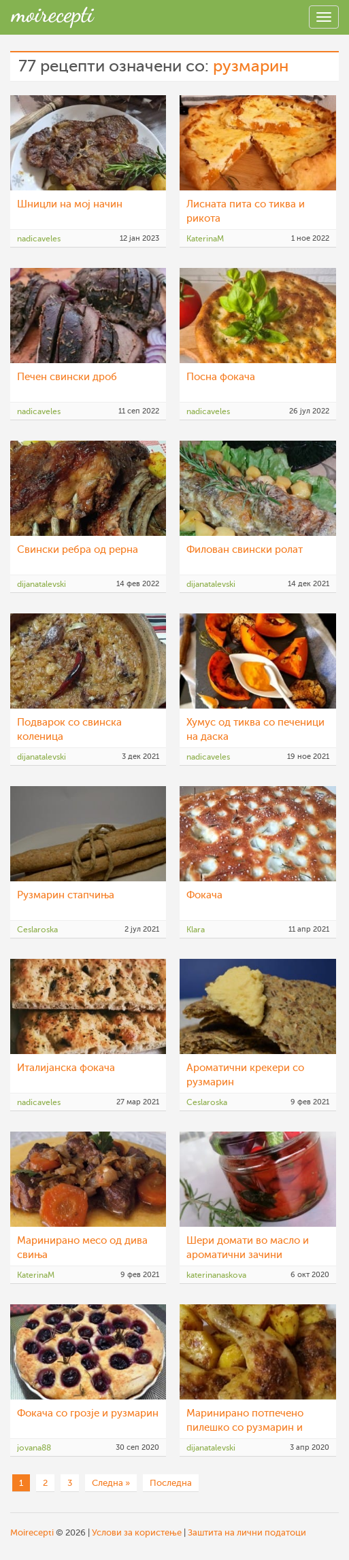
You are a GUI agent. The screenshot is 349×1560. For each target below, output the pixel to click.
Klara (195, 929)
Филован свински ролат (244, 550)
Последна (171, 1483)
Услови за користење (137, 1532)
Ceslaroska (37, 929)
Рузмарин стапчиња (65, 895)
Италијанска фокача (66, 1068)
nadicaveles (39, 238)
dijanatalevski (41, 584)
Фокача (204, 895)
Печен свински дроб (67, 377)
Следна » (111, 1483)
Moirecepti (32, 1532)
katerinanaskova (216, 1275)
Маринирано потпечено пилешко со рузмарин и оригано (244, 1428)
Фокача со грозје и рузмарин (88, 1413)
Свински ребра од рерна (77, 550)
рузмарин (250, 66)
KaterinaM (205, 238)
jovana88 (34, 1448)
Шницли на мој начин (69, 204)
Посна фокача (220, 377)
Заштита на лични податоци (247, 1532)
